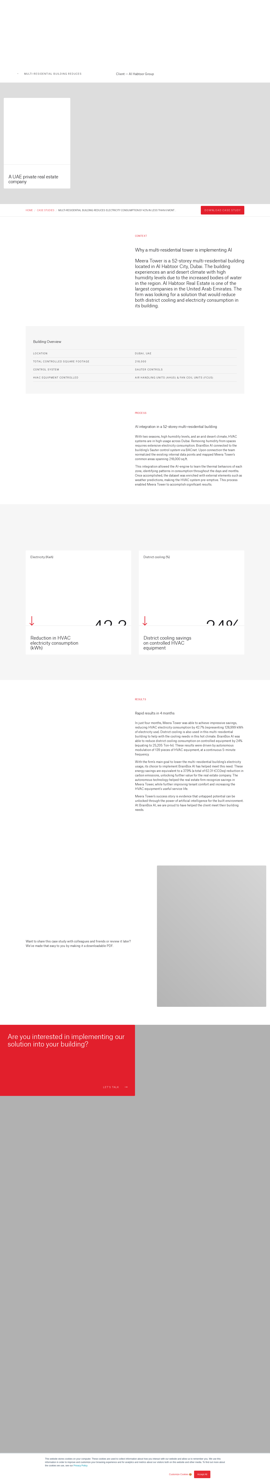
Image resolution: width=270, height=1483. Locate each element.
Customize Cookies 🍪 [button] (180, 1474)
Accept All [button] (202, 1474)
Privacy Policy (81, 1465)
